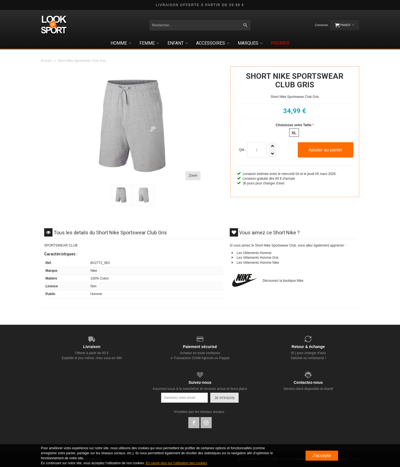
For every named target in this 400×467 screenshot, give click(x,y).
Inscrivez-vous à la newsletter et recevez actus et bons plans (200, 389)
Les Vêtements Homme (254, 253)
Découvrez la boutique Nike (282, 281)
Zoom (193, 175)
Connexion (321, 25)
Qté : (242, 150)
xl (293, 133)
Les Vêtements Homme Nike (258, 263)
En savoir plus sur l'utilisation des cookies (176, 463)
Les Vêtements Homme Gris (258, 258)
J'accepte (321, 455)
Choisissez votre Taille (294, 125)
